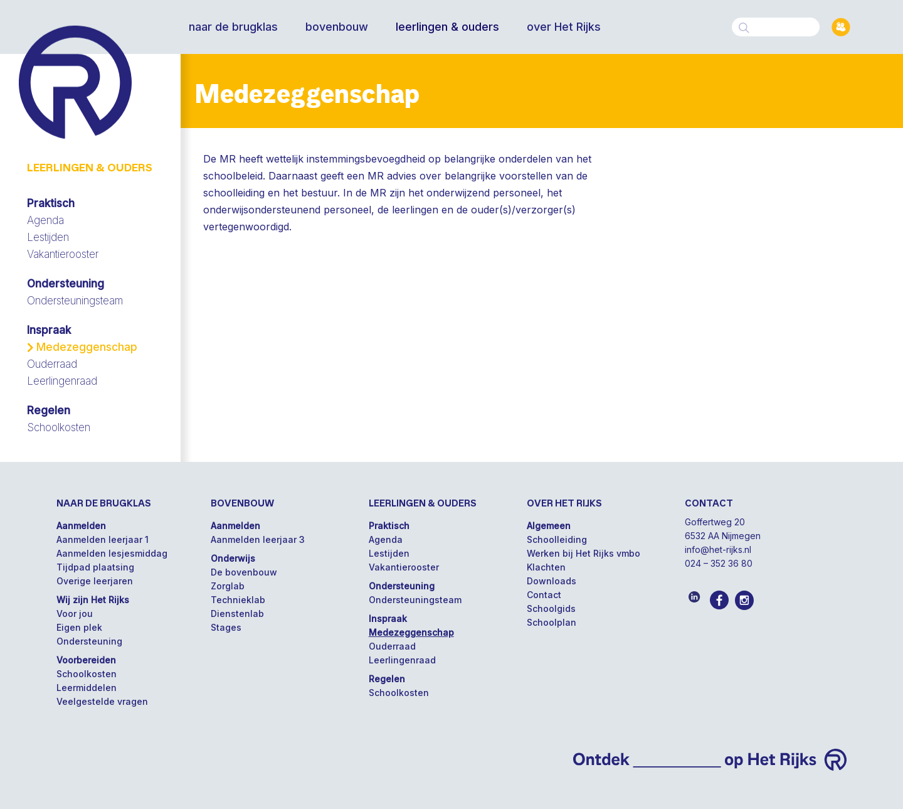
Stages (226, 627)
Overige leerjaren (94, 581)
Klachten (546, 567)
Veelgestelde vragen (102, 701)
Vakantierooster (62, 254)
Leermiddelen (86, 687)
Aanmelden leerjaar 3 (258, 539)
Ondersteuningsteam (75, 300)
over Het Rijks (564, 27)
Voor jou (74, 613)
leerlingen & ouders (447, 27)
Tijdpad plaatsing (95, 567)
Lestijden (48, 237)
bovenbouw (336, 27)
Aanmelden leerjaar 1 (102, 539)
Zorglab (228, 586)
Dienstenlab (237, 613)
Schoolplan (551, 622)
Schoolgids (551, 608)
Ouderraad (52, 364)
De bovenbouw (244, 572)
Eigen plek (79, 627)
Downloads (551, 581)
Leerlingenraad (62, 381)
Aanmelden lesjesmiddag (111, 553)
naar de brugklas (233, 27)
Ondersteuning (89, 641)
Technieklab (238, 599)
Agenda (45, 220)
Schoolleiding (557, 539)
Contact (544, 594)
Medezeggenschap (86, 347)
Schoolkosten (58, 427)
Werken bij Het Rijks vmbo (583, 553)
